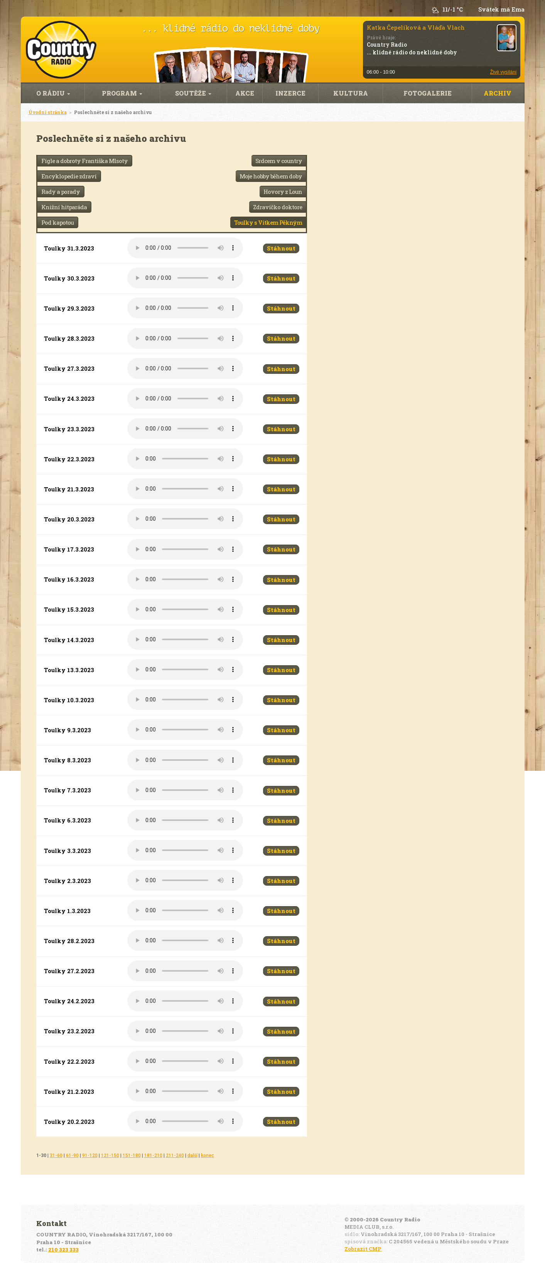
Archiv (497, 93)
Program (122, 93)
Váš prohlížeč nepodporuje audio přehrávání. (185, 247)
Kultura (350, 93)
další (192, 1155)
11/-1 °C (452, 9)
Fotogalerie (427, 93)
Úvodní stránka (48, 112)
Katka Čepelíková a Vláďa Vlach (416, 27)
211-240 (175, 1155)
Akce (244, 93)
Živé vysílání (503, 72)
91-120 (90, 1155)
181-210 (153, 1155)
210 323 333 (63, 1249)
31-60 (56, 1155)
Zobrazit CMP (362, 1248)
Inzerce (290, 93)
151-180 (132, 1155)
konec (207, 1155)
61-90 (72, 1155)
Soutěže (193, 93)
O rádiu (53, 93)
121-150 (110, 1155)
